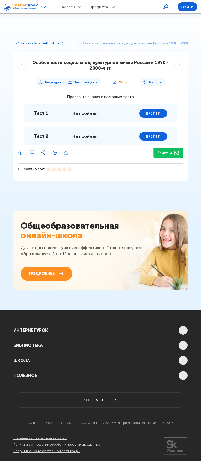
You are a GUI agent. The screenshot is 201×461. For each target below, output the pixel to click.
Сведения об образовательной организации (46, 451)
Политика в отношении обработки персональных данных (56, 444)
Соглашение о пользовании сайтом (40, 438)
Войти (187, 7)
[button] (44, 7)
